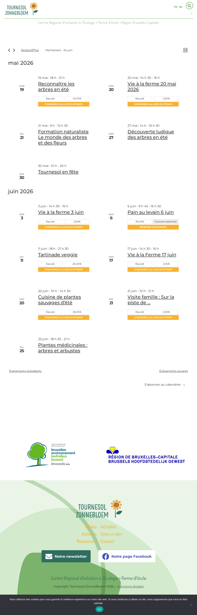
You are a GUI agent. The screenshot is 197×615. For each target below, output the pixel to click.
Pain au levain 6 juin (151, 212)
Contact (107, 542)
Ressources (87, 542)
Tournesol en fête (58, 172)
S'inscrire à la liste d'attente (64, 104)
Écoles (91, 527)
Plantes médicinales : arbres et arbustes (62, 348)
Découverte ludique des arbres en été (151, 135)
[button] (191, 13)
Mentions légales (131, 587)
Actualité (108, 527)
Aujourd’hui (30, 50)
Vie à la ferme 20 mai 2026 (152, 87)
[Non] (191, 604)
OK (99, 609)
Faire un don (111, 534)
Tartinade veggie (58, 255)
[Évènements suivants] (14, 50)
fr (175, 6)
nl (181, 6)
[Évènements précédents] (9, 50)
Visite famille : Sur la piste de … (151, 300)
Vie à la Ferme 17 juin (152, 255)
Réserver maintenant (153, 227)
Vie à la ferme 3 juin (61, 212)
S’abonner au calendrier (162, 385)
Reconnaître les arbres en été (56, 87)
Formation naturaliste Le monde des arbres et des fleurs (63, 137)
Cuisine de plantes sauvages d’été (59, 300)
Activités (89, 534)
